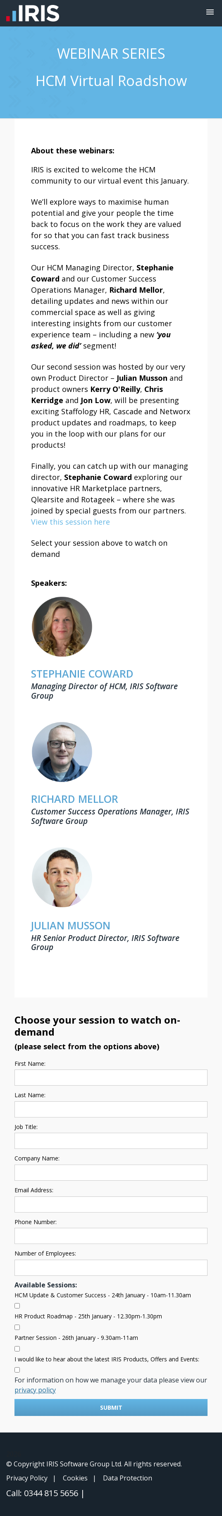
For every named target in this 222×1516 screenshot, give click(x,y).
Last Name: (29, 1095)
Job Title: (26, 1127)
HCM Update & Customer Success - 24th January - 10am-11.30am (102, 1295)
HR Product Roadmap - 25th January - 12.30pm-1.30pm (88, 1316)
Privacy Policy (27, 1478)
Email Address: (33, 1190)
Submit (111, 1407)
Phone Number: (35, 1222)
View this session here (70, 522)
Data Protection (127, 1478)
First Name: (29, 1063)
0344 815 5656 (52, 1493)
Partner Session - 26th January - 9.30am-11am (76, 1338)
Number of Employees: (45, 1253)
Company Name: (37, 1158)
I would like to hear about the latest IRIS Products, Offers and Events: (106, 1359)
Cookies (75, 1478)
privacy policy (35, 1389)
